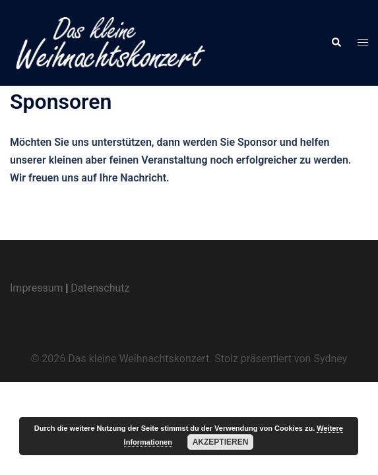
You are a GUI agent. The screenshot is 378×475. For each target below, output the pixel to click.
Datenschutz (100, 288)
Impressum (36, 288)
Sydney (330, 358)
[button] (336, 43)
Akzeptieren (221, 442)
